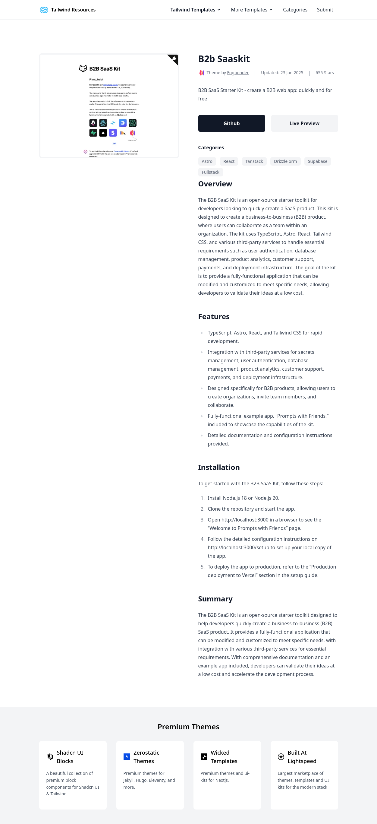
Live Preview (304, 123)
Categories (295, 9)
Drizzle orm (285, 161)
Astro (207, 161)
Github (231, 123)
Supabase (318, 161)
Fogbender (238, 72)
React (228, 161)
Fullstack (211, 172)
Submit (325, 9)
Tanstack (254, 161)
